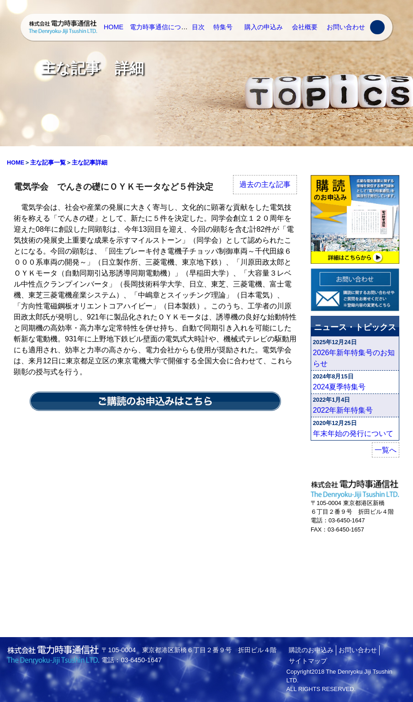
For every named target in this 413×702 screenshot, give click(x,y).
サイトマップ (308, 661)
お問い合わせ (346, 27)
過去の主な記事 (265, 184)
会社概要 (305, 27)
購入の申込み (263, 27)
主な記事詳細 (89, 162)
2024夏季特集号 (339, 387)
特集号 (223, 27)
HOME (113, 27)
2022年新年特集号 (343, 410)
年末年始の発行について (353, 433)
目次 (198, 27)
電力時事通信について (162, 27)
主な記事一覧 (48, 162)
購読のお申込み (311, 650)
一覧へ (386, 450)
